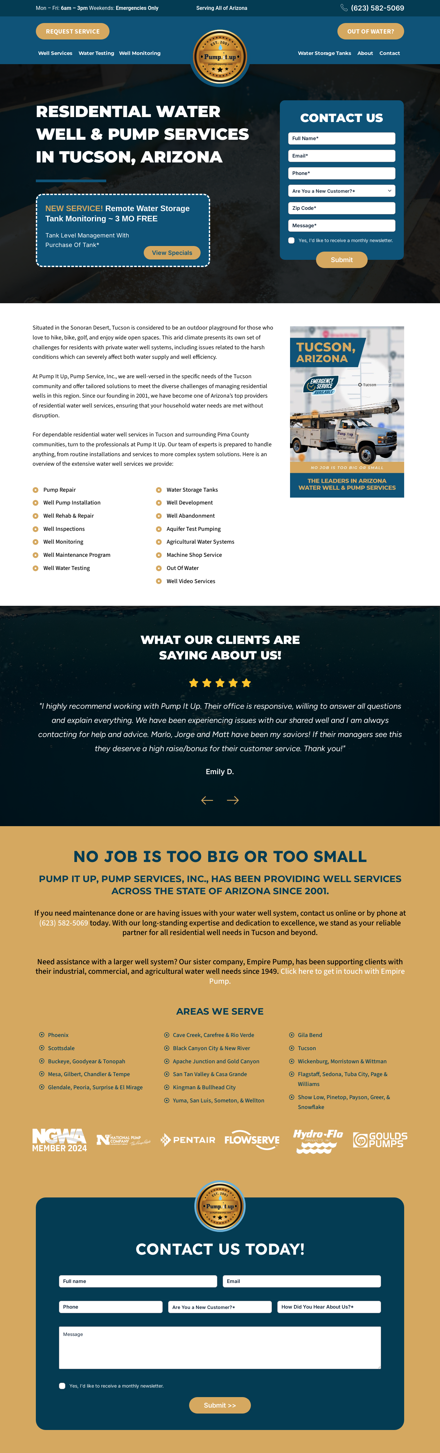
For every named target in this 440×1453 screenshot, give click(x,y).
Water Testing (96, 53)
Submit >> (220, 1405)
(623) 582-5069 (372, 8)
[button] (56, 53)
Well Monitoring (140, 53)
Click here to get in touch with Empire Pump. (307, 976)
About (365, 53)
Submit (342, 260)
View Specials (172, 252)
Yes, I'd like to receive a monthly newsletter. (346, 240)
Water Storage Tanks (324, 53)
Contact (389, 53)
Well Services (55, 53)
